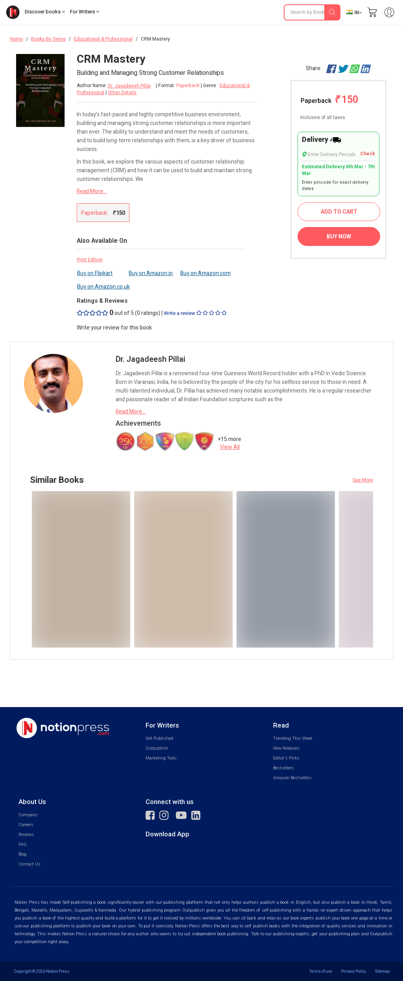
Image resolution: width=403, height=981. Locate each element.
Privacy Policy (353, 971)
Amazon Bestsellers (292, 777)
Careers (25, 824)
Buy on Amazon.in (151, 273)
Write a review (195, 313)
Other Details (122, 92)
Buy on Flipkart (95, 273)
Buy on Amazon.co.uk (103, 287)
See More (363, 480)
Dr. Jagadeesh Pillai (129, 86)
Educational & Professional (103, 39)
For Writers (84, 11)
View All (230, 447)
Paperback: (103, 213)
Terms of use (320, 971)
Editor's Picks (286, 758)
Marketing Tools (161, 758)
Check (367, 154)
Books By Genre (48, 39)
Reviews (26, 834)
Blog (22, 854)
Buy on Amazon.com (205, 273)
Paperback (329, 100)
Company (27, 814)
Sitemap (382, 971)
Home (16, 39)
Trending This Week (292, 738)
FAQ (22, 844)
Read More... (92, 191)
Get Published (159, 738)
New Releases (286, 748)
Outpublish (157, 748)
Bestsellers (283, 768)
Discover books (45, 11)
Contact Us (29, 864)
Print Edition (90, 259)
